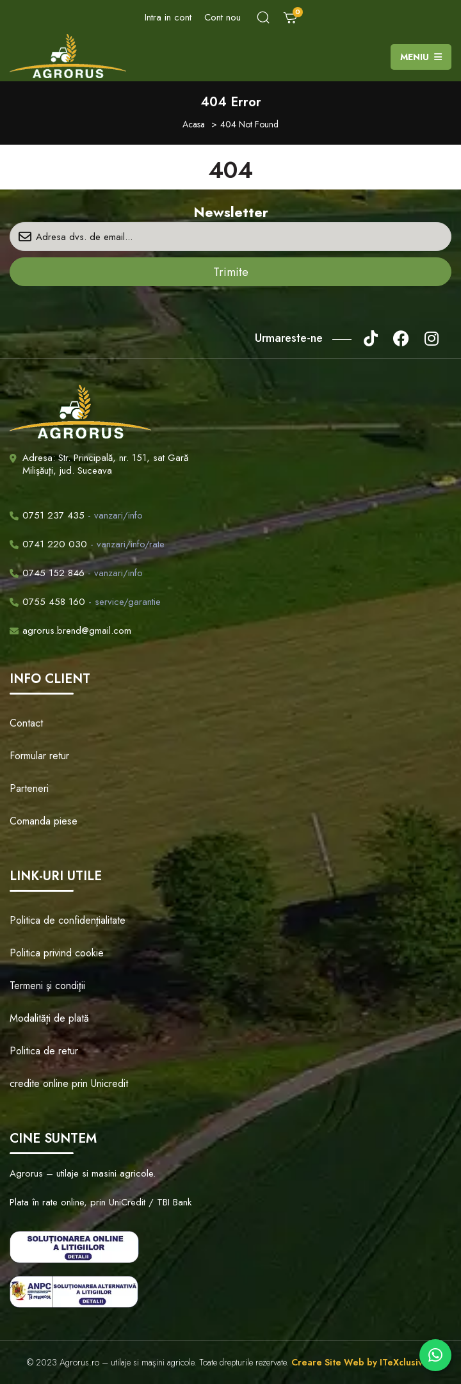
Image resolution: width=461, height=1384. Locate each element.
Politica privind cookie (57, 952)
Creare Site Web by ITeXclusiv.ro (362, 1362)
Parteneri (29, 788)
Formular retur (39, 755)
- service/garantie (85, 601)
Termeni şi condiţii (47, 985)
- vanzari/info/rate (87, 544)
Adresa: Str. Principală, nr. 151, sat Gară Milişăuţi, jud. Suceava (105, 464)
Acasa (193, 124)
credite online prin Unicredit (69, 1083)
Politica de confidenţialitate (67, 920)
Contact (26, 723)
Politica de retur (44, 1050)
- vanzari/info (76, 515)
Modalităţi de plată (49, 1018)
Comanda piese (43, 821)
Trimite (230, 272)
